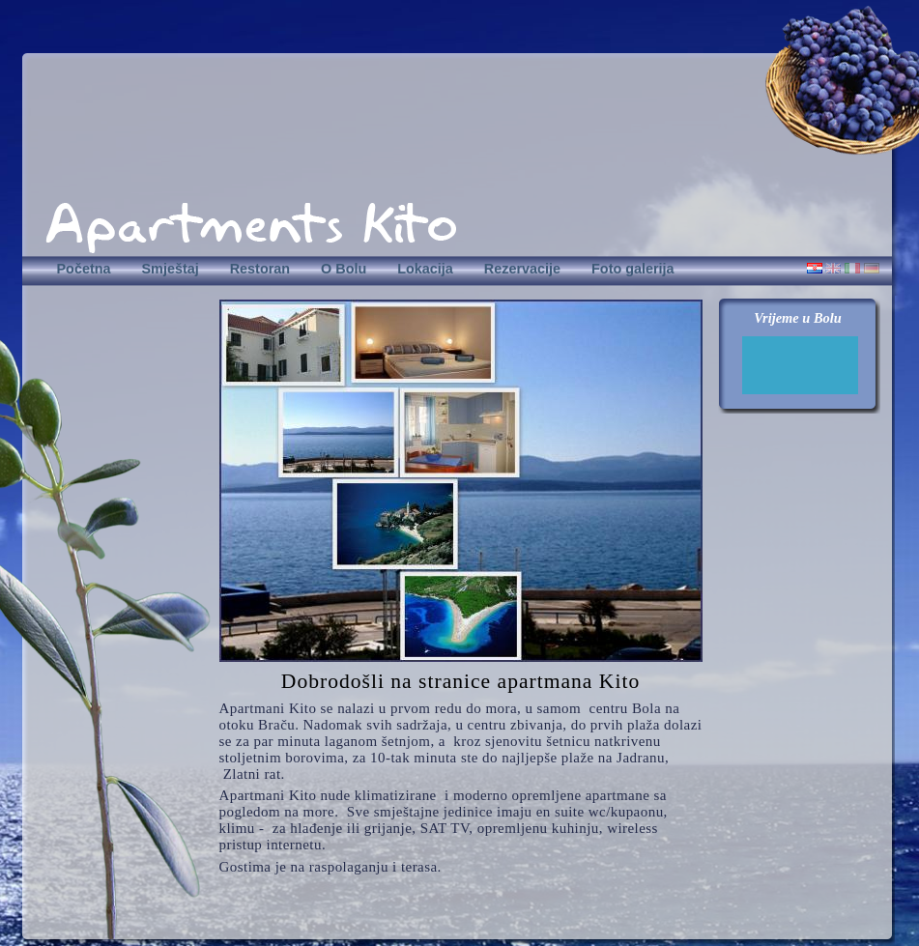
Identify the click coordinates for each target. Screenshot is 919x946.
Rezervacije (522, 268)
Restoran (260, 268)
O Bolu (343, 268)
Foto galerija (633, 268)
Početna (84, 268)
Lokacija (425, 268)
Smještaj (169, 268)
